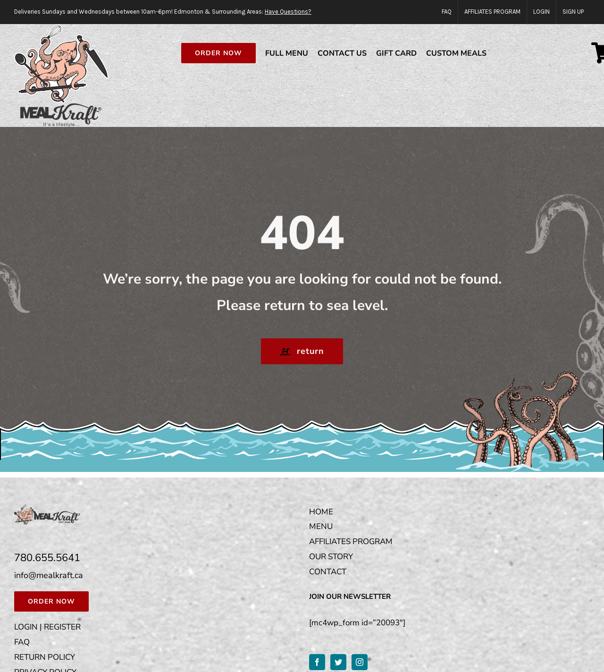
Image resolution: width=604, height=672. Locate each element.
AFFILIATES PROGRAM (351, 541)
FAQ (22, 642)
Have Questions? (288, 11)
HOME (321, 511)
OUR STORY (331, 556)
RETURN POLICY (44, 657)
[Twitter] (338, 662)
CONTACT (327, 571)
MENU (321, 526)
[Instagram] (360, 662)
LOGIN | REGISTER (47, 627)
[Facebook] (317, 662)
